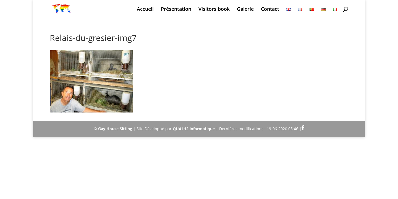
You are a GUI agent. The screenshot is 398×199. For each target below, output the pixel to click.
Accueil (145, 9)
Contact (270, 9)
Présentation (176, 9)
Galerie (245, 9)
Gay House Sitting (115, 128)
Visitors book (214, 9)
